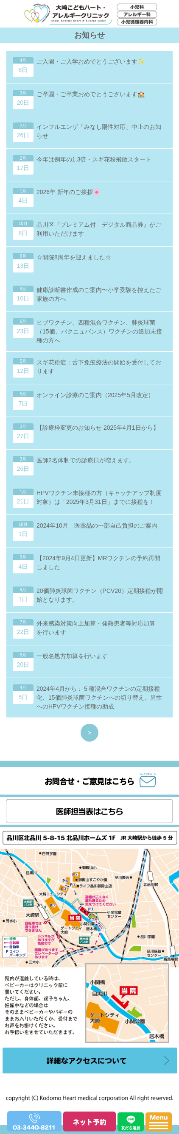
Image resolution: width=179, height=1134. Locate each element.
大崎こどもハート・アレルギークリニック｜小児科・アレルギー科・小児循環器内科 (87, 38)
